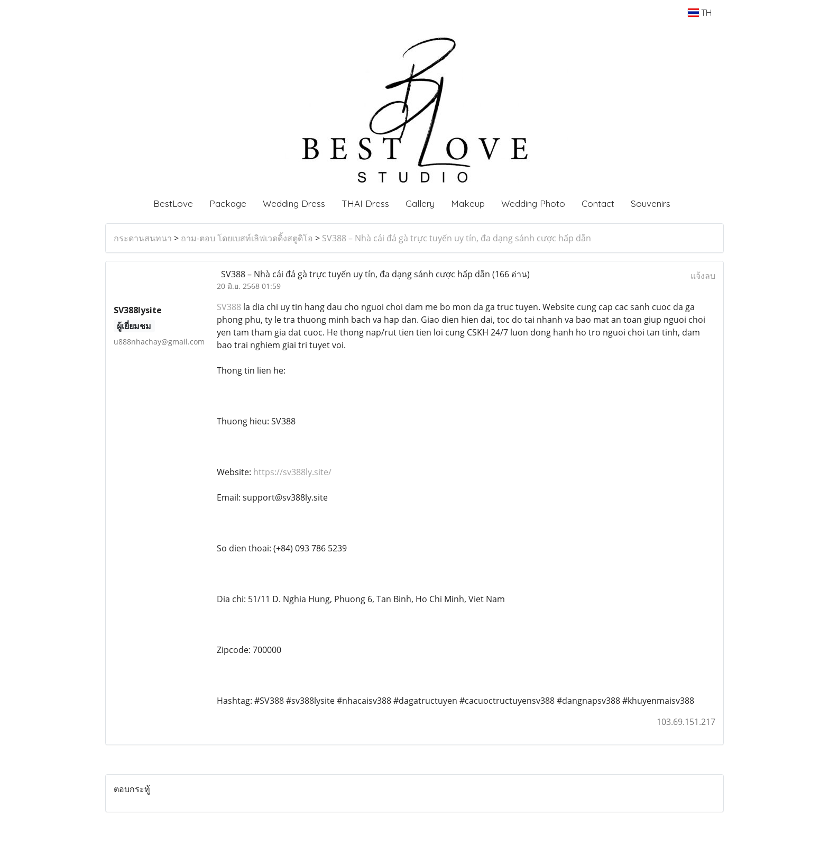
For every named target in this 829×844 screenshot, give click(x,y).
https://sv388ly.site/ (292, 472)
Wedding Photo (533, 203)
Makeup (468, 203)
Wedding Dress (294, 203)
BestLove (173, 203)
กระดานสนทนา (143, 238)
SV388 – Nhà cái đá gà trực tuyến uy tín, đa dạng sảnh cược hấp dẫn (456, 238)
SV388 (230, 307)
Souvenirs (650, 203)
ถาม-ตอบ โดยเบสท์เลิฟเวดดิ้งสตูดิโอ (247, 238)
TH (700, 12)
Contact (598, 203)
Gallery (420, 203)
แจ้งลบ (702, 276)
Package (227, 203)
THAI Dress (365, 203)
